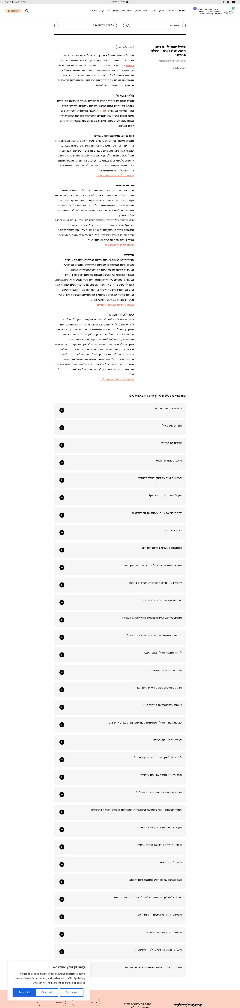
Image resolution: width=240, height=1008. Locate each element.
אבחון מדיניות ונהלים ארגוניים (115, 305)
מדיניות (101, 111)
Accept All (24, 992)
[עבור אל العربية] (16, 2)
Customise (71, 992)
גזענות (130, 65)
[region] (49, 981)
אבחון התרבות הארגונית (119, 245)
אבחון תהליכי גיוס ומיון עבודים (115, 175)
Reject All (47, 992)
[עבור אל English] (8, 2)
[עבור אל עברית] (23, 2)
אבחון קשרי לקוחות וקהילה (117, 379)
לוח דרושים (13, 11)
